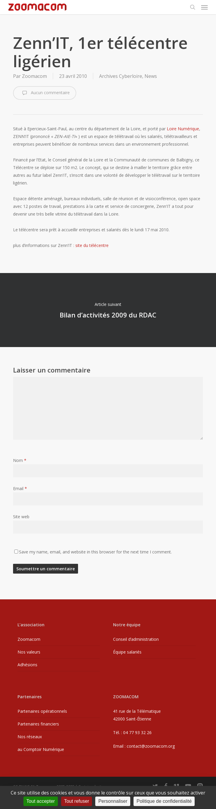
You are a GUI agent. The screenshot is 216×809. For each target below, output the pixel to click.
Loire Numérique (183, 128)
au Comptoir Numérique (41, 749)
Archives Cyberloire (120, 76)
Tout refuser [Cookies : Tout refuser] (76, 801)
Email (20, 488)
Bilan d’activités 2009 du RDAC (108, 310)
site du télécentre (92, 245)
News (150, 76)
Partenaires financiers (38, 724)
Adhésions (27, 664)
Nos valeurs (29, 652)
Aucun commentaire (45, 93)
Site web (21, 516)
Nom (19, 460)
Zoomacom (34, 76)
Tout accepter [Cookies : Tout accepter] (40, 801)
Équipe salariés (127, 652)
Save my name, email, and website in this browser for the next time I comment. (95, 552)
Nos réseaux (30, 736)
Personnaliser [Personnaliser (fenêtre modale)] (112, 801)
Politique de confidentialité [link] (164, 801)
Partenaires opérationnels (42, 711)
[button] (204, 7)
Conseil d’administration (136, 639)
